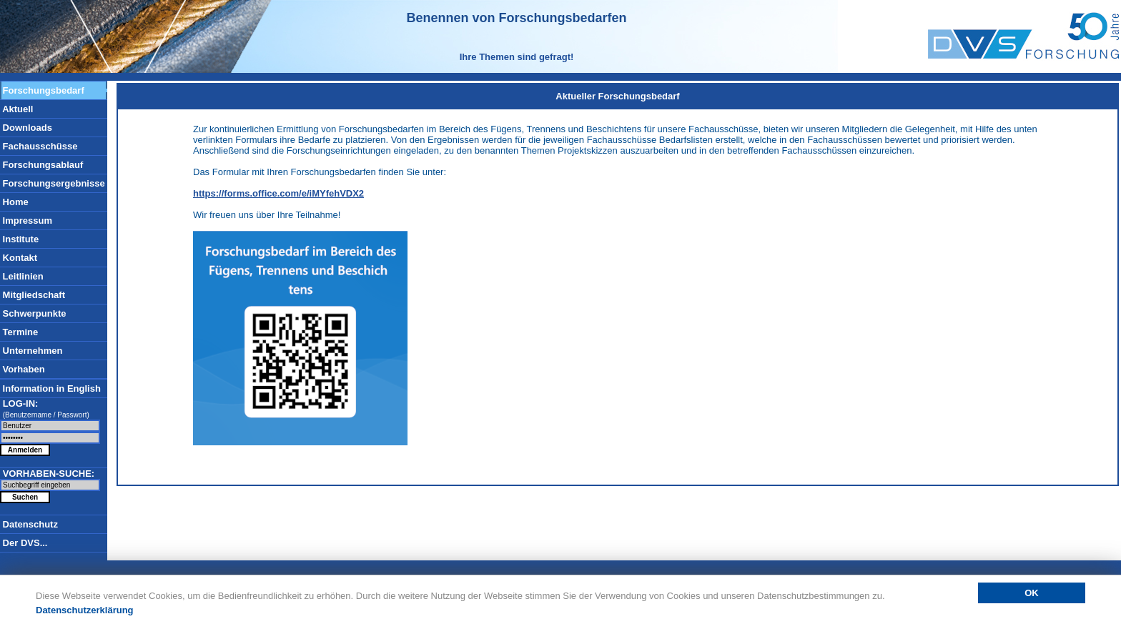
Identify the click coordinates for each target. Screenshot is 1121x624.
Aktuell (16, 109)
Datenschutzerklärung (85, 610)
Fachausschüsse (38, 146)
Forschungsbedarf (42, 90)
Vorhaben (22, 369)
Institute (19, 239)
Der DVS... (23, 543)
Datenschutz (29, 524)
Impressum (26, 220)
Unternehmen (31, 350)
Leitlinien (22, 276)
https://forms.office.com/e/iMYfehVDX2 (278, 193)
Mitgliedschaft (32, 294)
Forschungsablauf (41, 164)
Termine (19, 332)
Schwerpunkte (33, 313)
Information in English (50, 388)
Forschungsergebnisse (52, 183)
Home (14, 202)
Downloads (26, 127)
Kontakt (18, 257)
